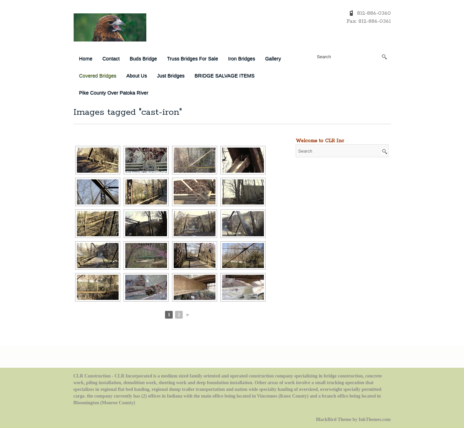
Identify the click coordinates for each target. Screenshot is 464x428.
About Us (136, 75)
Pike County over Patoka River (114, 92)
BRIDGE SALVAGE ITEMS (224, 75)
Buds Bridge (143, 58)
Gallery (273, 58)
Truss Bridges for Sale (192, 58)
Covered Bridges (98, 75)
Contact (111, 58)
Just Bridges (171, 75)
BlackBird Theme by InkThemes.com (353, 419)
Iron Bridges (241, 58)
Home (86, 58)
